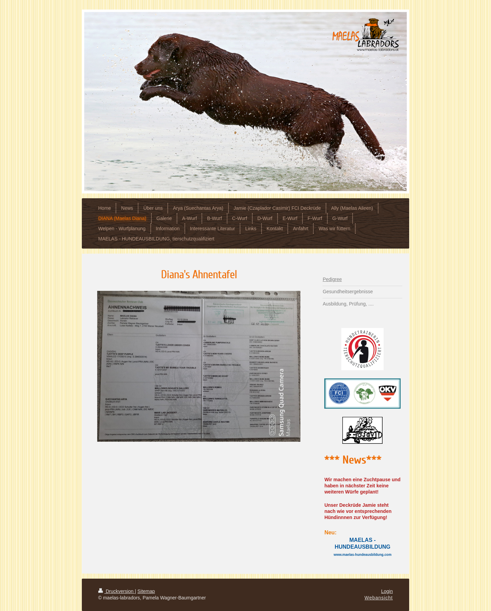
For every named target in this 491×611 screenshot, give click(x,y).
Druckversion (116, 591)
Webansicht (378, 597)
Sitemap (146, 591)
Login (387, 591)
